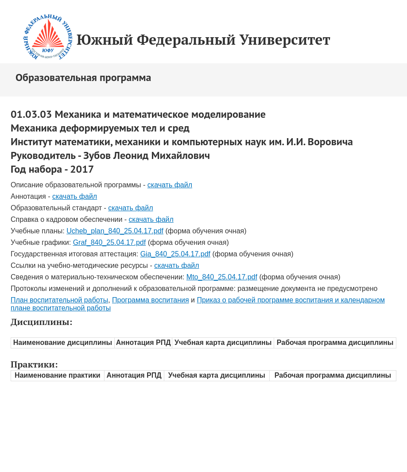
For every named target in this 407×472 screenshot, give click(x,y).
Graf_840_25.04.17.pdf (109, 242)
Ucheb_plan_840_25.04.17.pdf (114, 231)
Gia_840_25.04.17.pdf (175, 254)
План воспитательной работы (59, 300)
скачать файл (169, 185)
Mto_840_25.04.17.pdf (221, 277)
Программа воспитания (150, 300)
